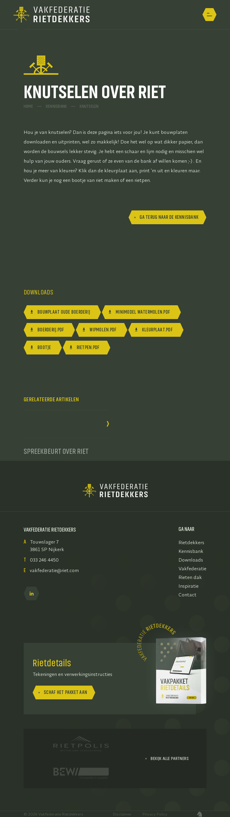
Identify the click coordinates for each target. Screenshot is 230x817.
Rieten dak (190, 577)
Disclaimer (122, 814)
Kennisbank (56, 105)
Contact (187, 595)
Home (28, 105)
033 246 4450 (44, 560)
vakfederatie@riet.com (54, 570)
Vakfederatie (192, 568)
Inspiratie (188, 586)
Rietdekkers (191, 542)
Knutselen (89, 105)
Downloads (190, 560)
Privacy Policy (155, 814)
